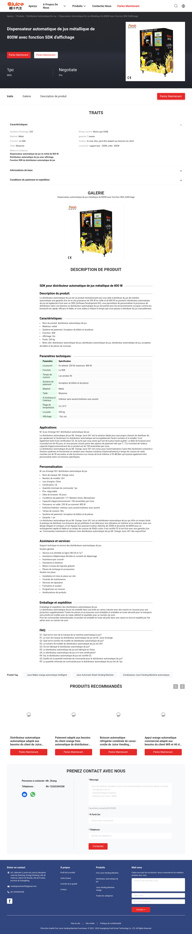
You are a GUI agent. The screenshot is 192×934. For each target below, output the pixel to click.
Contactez (98, 846)
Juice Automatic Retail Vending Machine (95, 675)
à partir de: (95, 814)
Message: (94, 780)
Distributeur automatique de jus (41, 16)
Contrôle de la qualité (68, 884)
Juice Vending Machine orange (105, 888)
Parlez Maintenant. (19, 55)
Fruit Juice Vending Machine (107, 873)
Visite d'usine (65, 878)
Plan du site (75, 923)
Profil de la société (67, 873)
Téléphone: (95, 829)
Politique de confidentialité (110, 923)
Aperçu (10, 16)
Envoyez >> (141, 910)
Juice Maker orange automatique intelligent (47, 675)
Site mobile (90, 923)
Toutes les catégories (104, 896)
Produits (20, 16)
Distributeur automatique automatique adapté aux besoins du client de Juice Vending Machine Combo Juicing (25, 744)
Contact (63, 890)
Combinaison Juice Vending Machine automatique (146, 675)
